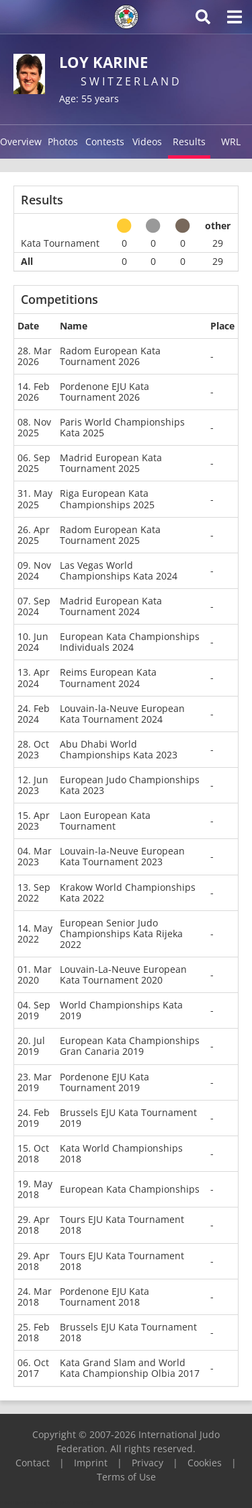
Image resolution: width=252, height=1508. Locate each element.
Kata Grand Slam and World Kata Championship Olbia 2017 (130, 1368)
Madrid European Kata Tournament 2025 (111, 463)
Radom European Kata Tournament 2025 (110, 535)
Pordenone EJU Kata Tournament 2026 (104, 391)
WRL (231, 141)
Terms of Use (126, 1476)
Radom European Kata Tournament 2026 (110, 356)
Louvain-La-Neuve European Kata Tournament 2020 (123, 974)
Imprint (91, 1462)
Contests (104, 141)
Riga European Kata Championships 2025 (107, 498)
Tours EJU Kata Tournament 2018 (122, 1224)
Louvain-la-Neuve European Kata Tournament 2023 (122, 856)
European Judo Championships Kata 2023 (130, 785)
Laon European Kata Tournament (105, 820)
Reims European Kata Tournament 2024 (108, 677)
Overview (21, 141)
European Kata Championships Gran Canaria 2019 (130, 1046)
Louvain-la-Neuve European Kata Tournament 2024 (122, 713)
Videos (147, 141)
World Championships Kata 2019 (121, 1010)
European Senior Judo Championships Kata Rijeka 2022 (121, 933)
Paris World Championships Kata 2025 (122, 427)
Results (189, 141)
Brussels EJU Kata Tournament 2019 (128, 1117)
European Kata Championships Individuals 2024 (130, 641)
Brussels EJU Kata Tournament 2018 (128, 1332)
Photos (63, 141)
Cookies (204, 1462)
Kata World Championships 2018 (121, 1153)
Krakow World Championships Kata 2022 (128, 892)
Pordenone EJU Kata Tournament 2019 (104, 1082)
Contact (32, 1462)
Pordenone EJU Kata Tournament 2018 (104, 1296)
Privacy (147, 1462)
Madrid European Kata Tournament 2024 (111, 606)
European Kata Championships (130, 1189)
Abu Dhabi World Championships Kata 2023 (118, 749)
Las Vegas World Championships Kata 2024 (118, 570)
